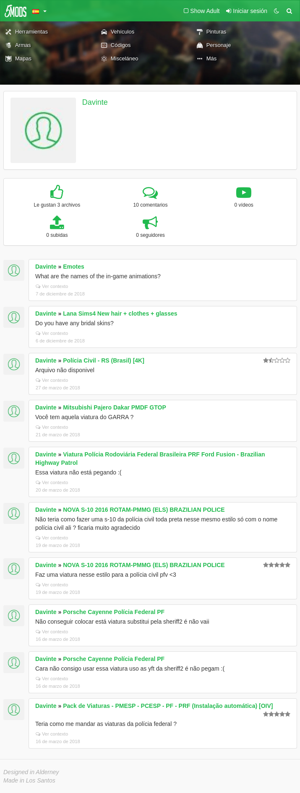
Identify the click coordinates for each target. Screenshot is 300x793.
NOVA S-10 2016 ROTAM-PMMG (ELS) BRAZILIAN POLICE (144, 509)
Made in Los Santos (29, 780)
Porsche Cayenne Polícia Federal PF (113, 612)
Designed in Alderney (31, 772)
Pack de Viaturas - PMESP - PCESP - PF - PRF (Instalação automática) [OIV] (168, 705)
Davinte (95, 102)
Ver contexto (52, 286)
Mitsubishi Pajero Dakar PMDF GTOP (114, 407)
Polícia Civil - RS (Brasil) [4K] (103, 360)
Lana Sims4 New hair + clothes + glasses (120, 313)
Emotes (73, 266)
